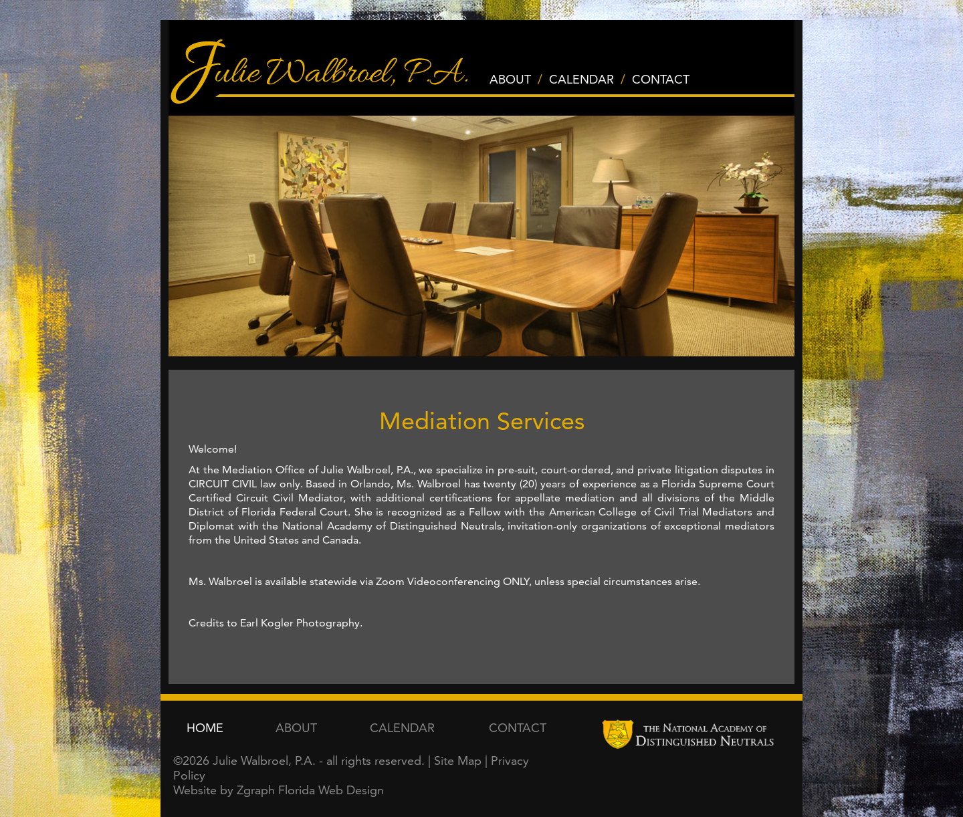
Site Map (457, 760)
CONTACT (660, 79)
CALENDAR (581, 79)
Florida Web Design (331, 790)
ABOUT (510, 79)
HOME (205, 727)
